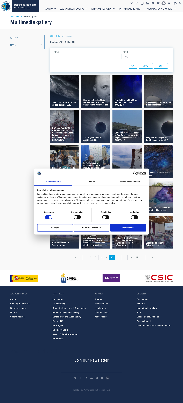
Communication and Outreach (160, 9)
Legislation (57, 299)
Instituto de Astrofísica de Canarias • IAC (25, 6)
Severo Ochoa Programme (64, 334)
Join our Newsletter (91, 360)
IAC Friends (57, 338)
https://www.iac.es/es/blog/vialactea (163, 3)
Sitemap (98, 299)
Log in (175, 3)
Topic (125, 52)
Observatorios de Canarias (72, 9)
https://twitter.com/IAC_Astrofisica (131, 3)
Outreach (19, 17)
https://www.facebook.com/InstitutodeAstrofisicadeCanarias (137, 3)
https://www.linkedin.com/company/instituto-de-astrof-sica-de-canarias (147, 3)
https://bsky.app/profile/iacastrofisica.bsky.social (158, 3)
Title (56, 52)
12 (125, 257)
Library (13, 312)
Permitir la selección (91, 228)
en (169, 3)
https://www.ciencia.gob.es (24, 278)
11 (119, 257)
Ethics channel (144, 321)
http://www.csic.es (159, 278)
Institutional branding (147, 308)
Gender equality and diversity (65, 312)
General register (17, 317)
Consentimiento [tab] (53, 182)
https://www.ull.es (112, 278)
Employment (143, 299)
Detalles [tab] (91, 182)
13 (132, 257)
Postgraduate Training (129, 9)
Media (13, 45)
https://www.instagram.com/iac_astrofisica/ (142, 3)
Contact (14, 299)
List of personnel (18, 308)
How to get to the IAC (20, 303)
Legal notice (100, 308)
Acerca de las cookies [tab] (130, 182)
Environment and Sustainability (66, 317)
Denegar (55, 228)
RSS (139, 312)
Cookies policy (102, 312)
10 (113, 258)
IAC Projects (58, 325)
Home (12, 17)
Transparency (58, 303)
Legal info (68, 36)
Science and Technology (102, 9)
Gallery (14, 38)
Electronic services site (148, 317)
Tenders (141, 303)
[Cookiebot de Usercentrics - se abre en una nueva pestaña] (135, 173)
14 (138, 257)
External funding (60, 330)
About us (49, 9)
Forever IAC (57, 321)
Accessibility (100, 317)
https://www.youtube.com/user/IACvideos (153, 3)
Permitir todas (128, 228)
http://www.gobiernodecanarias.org (70, 278)
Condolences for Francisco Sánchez (154, 325)
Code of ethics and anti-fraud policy (69, 308)
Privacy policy (101, 303)
